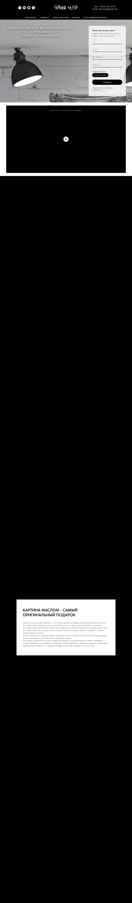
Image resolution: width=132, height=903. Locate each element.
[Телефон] (19, 9)
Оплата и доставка (61, 17)
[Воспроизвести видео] (66, 139)
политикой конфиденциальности (101, 91)
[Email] (24, 9)
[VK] (33, 9)
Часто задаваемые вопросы (95, 17)
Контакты (76, 17)
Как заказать (30, 17)
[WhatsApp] (28, 9)
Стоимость (44, 17)
